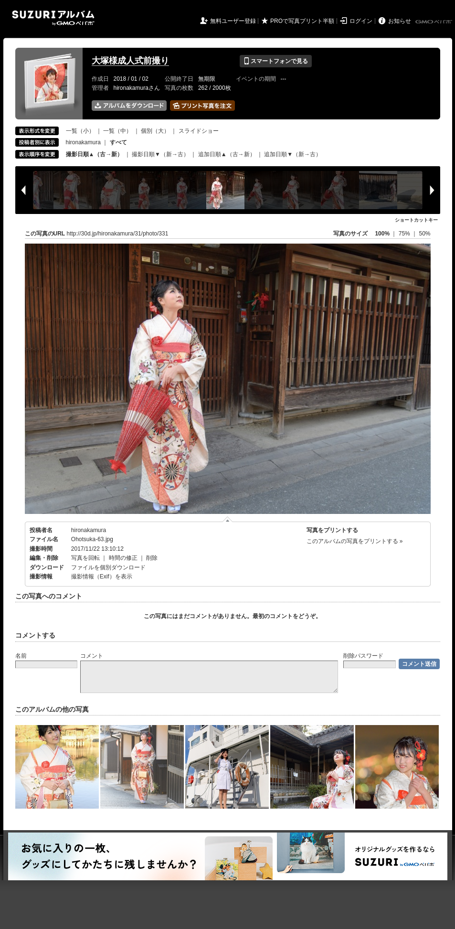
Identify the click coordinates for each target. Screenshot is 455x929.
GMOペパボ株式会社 (434, 22)
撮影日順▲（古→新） (94, 154)
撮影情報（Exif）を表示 (101, 576)
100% (382, 233)
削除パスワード (363, 655)
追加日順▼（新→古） (292, 154)
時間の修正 (123, 558)
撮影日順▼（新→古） (160, 154)
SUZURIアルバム (53, 18)
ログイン (360, 21)
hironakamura (83, 142)
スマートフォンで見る (275, 61)
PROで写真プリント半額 (302, 21)
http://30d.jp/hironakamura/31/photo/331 (118, 233)
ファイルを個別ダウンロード (108, 567)
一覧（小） (80, 131)
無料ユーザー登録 (233, 21)
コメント (91, 655)
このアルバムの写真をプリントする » (355, 541)
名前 (21, 655)
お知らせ (399, 21)
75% (405, 233)
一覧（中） (117, 131)
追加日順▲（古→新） (226, 154)
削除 (152, 558)
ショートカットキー (416, 220)
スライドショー (199, 131)
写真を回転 (85, 558)
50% (424, 233)
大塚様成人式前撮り (130, 60)
